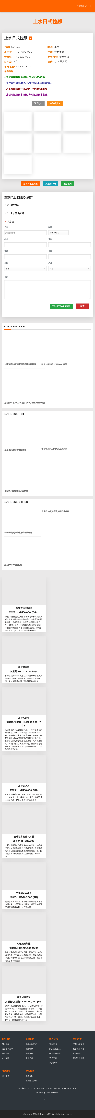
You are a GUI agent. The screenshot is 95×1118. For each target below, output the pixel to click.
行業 (50, 263)
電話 (6, 251)
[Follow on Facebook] (45, 1100)
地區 (6, 263)
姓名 (6, 239)
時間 (50, 227)
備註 (6, 277)
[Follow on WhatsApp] (50, 1100)
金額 (50, 251)
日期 (6, 227)
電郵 (50, 239)
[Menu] (91, 6)
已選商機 (82, 6)
